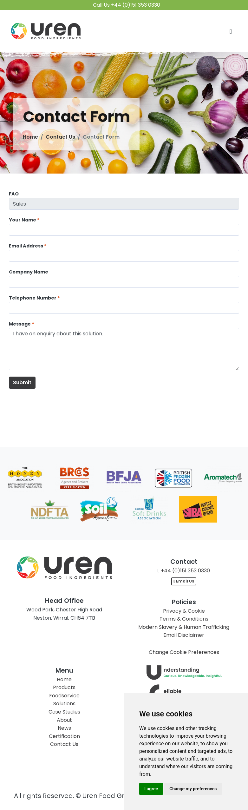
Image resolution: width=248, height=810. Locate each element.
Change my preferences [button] (193, 788)
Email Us (183, 581)
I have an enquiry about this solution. (124, 349)
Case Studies (64, 711)
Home (30, 137)
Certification (64, 736)
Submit (22, 382)
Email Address (26, 246)
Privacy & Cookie (184, 611)
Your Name (22, 220)
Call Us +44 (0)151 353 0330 (126, 5)
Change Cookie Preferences (184, 652)
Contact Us (60, 137)
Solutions (64, 703)
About (64, 720)
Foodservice (64, 695)
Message (20, 324)
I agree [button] (151, 788)
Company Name (28, 272)
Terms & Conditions (184, 618)
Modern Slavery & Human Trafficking (183, 627)
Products (64, 687)
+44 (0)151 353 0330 (185, 570)
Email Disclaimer (183, 635)
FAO (14, 194)
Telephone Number (32, 298)
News (64, 728)
